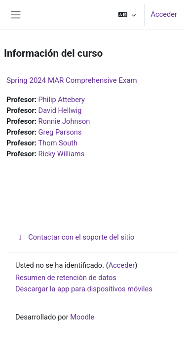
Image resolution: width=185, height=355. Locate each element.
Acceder (163, 14)
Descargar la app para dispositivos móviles (83, 288)
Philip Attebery (61, 99)
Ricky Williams (61, 153)
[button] (127, 15)
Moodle (82, 317)
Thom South (57, 143)
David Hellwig (60, 110)
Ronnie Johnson (64, 121)
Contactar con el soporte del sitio (74, 237)
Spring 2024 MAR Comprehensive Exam (71, 80)
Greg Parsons (60, 132)
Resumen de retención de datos (65, 277)
